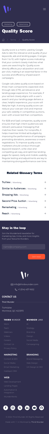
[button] (44, 9)
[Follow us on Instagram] (12, 407)
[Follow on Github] (41, 407)
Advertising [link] (23, 24)
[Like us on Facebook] (5, 407)
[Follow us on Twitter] (20, 407)
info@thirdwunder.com (26, 284)
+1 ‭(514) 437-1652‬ (26, 289)
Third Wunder (37, 422)
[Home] (3, 40)
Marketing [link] (8, 24)
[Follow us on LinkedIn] (27, 407)
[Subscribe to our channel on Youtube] (34, 407)
